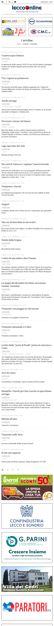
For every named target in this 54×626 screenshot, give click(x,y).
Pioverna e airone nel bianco (16, 121)
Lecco (4, 152)
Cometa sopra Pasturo (12, 55)
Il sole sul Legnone (11, 452)
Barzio (4, 127)
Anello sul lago (9, 100)
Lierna (4, 354)
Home (19, 44)
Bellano (5, 379)
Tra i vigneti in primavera (14, 78)
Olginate (18, 106)
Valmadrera (6, 264)
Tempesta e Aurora (11, 186)
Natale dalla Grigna (11, 240)
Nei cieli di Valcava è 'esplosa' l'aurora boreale (25, 164)
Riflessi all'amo (9, 418)
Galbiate (5, 84)
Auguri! (5, 204)
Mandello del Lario (16, 354)
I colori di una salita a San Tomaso (18, 258)
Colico (4, 333)
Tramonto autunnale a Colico (16, 326)
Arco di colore (8, 372)
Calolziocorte (7, 106)
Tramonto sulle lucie (12, 434)
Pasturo (5, 61)
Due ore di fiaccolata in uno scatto (18, 222)
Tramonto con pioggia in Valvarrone (20, 308)
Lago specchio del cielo (13, 145)
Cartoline (6, 59)
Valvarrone (6, 314)
